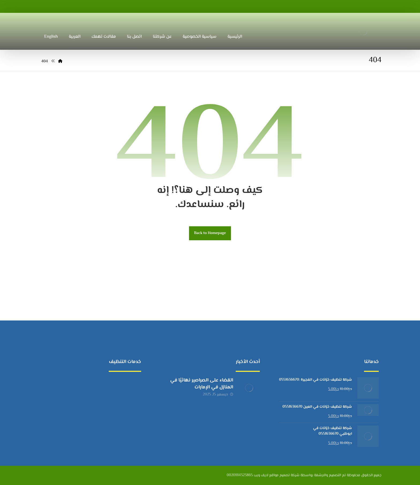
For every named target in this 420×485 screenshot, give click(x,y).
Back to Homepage (210, 233)
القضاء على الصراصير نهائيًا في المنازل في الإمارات (201, 384)
